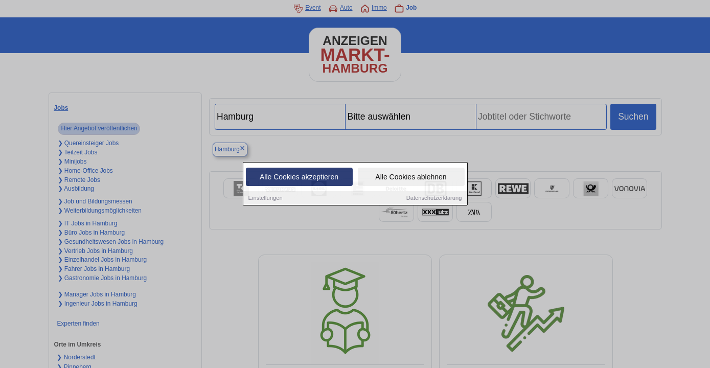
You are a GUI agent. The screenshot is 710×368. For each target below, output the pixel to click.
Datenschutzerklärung (434, 199)
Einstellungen (265, 199)
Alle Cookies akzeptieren (299, 178)
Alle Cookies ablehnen (410, 178)
